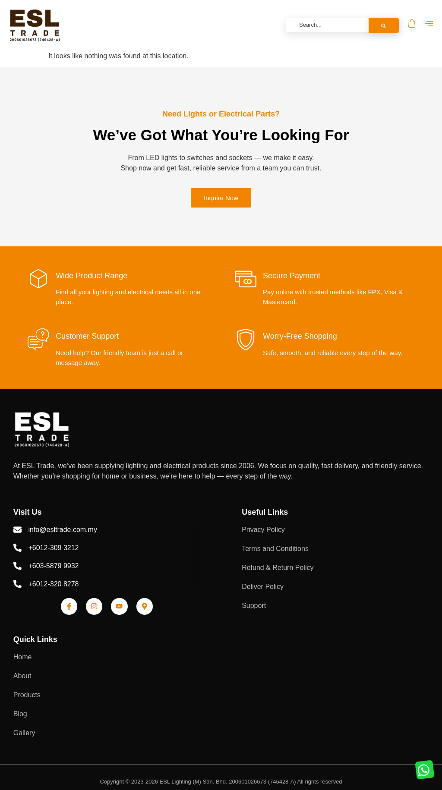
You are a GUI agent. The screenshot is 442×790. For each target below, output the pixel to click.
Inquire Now (221, 197)
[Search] (384, 25)
